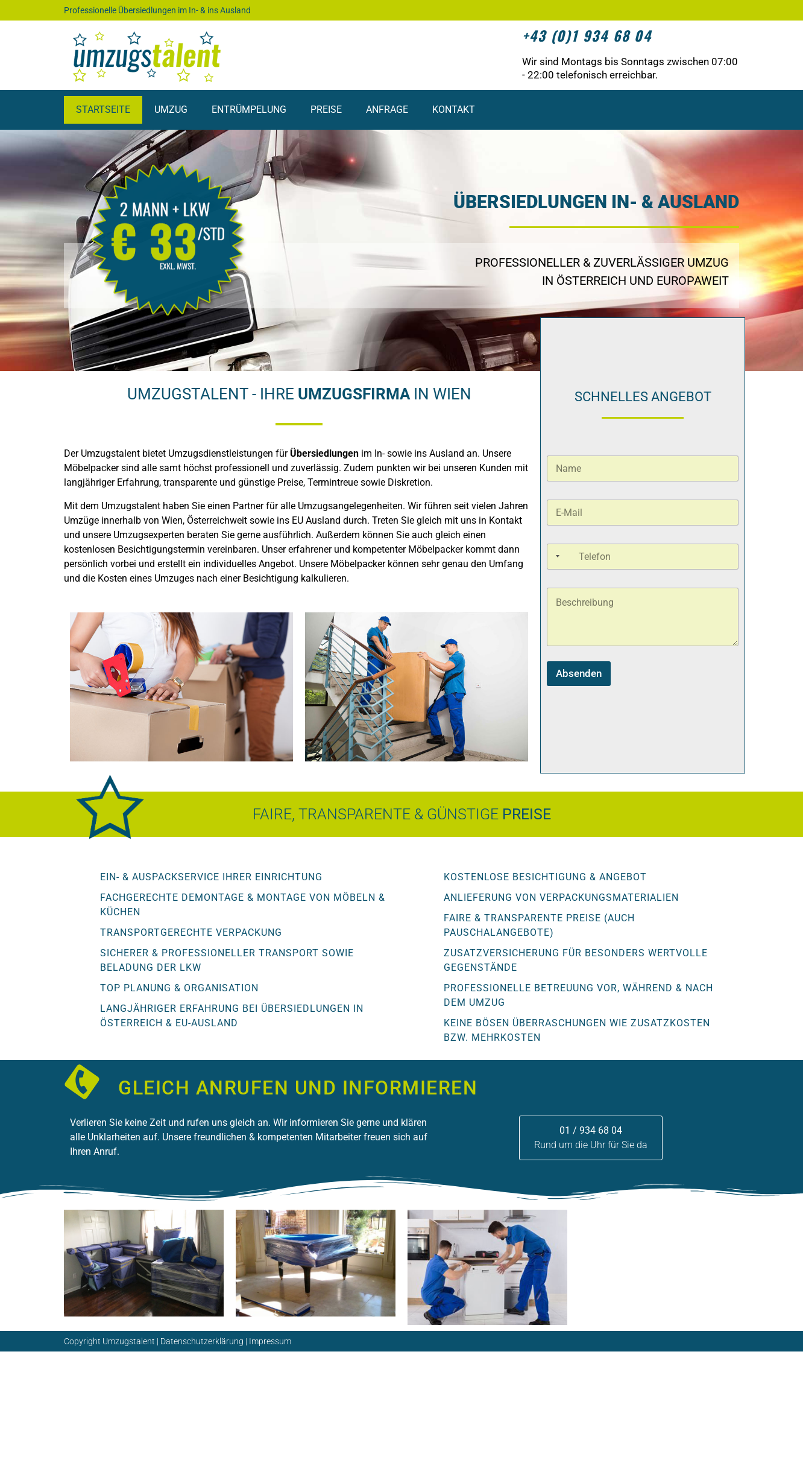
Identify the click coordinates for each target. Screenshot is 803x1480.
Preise (326, 109)
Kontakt (453, 109)
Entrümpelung (249, 109)
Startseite (103, 109)
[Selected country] (555, 557)
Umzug (170, 109)
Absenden (579, 673)
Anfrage (387, 109)
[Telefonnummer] (642, 557)
